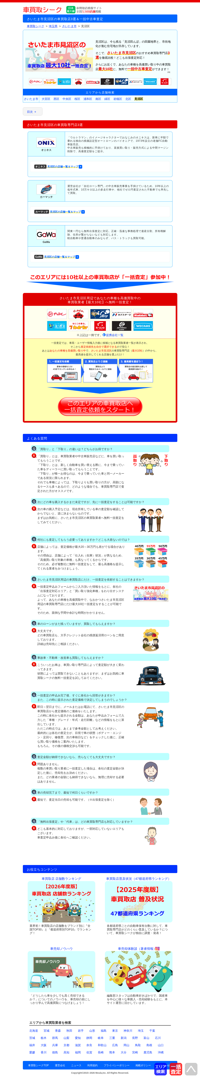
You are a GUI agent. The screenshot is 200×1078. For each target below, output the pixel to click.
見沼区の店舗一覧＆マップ (56, 167)
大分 (123, 1052)
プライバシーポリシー (117, 1065)
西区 (56, 99)
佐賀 (89, 1052)
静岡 (89, 1038)
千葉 (152, 1030)
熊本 (112, 1052)
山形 (92, 1030)
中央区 (67, 99)
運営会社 (60, 1065)
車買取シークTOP (38, 1065)
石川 (158, 1038)
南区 (98, 99)
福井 (32, 1045)
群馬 (55, 1038)
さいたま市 (31, 99)
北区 (128, 99)
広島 (115, 1045)
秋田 (69, 1030)
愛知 (78, 1038)
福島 (104, 1030)
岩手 (81, 1030)
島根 (149, 1045)
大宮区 (46, 99)
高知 (66, 1052)
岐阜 (101, 1038)
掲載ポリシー (143, 1065)
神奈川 (128, 1030)
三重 (112, 1038)
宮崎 (135, 1052)
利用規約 (92, 1065)
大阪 (44, 1045)
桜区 (77, 99)
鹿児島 (148, 1052)
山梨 (66, 1038)
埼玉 (141, 1030)
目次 (30, 111)
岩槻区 (117, 99)
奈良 (89, 1045)
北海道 (33, 1030)
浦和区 (88, 99)
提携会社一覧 (114, 335)
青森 (58, 1030)
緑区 (107, 99)
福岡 (78, 1052)
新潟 (123, 1038)
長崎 (101, 1052)
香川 (44, 1052)
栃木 (44, 1038)
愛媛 (32, 1052)
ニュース (76, 1065)
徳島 (55, 1052)
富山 (146, 1038)
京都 (66, 1045)
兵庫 (55, 1045)
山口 (161, 1045)
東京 (115, 1030)
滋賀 (78, 1045)
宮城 (46, 1030)
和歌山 (102, 1045)
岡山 (126, 1045)
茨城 (32, 1038)
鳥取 (138, 1045)
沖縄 (161, 1052)
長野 (135, 1038)
